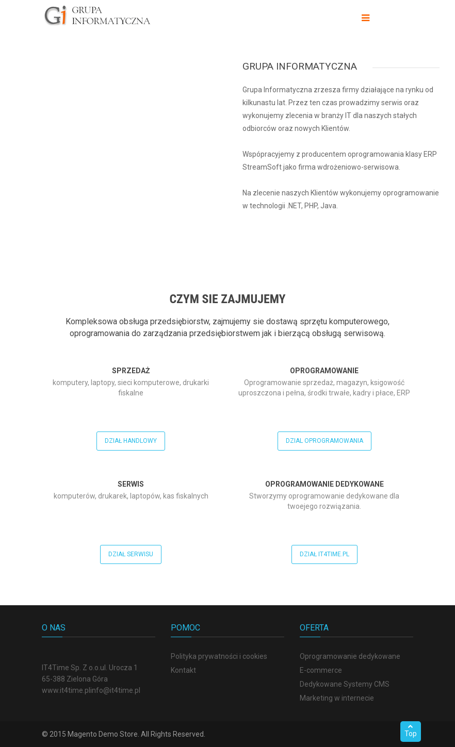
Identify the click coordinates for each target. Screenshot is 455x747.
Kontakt (183, 670)
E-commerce (321, 670)
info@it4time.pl (115, 690)
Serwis (131, 484)
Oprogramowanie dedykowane (324, 484)
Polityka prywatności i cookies (219, 656)
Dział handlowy (131, 440)
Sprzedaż (131, 371)
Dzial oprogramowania (324, 440)
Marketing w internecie (337, 698)
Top (410, 730)
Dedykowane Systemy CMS (344, 684)
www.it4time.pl (66, 690)
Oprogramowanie (324, 371)
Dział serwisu (130, 554)
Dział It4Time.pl (324, 554)
